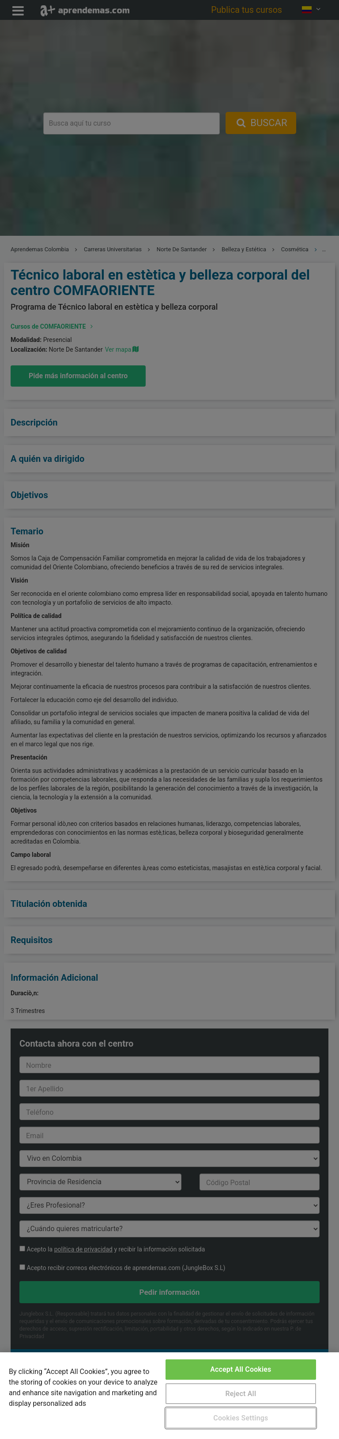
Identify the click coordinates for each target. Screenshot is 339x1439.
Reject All (240, 1393)
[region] (169, 1395)
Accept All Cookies (240, 1369)
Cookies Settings (240, 1418)
